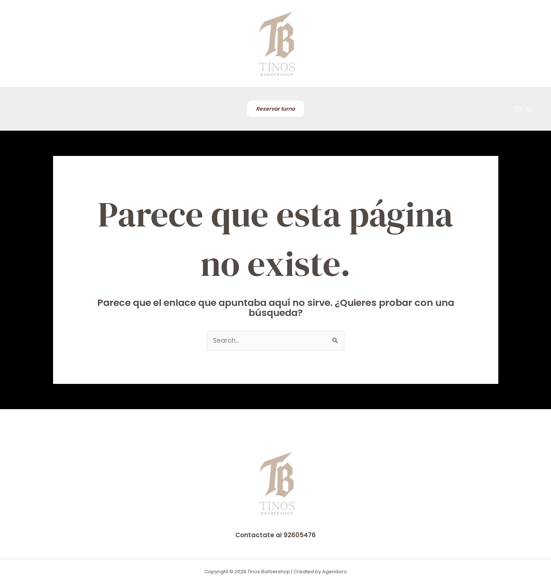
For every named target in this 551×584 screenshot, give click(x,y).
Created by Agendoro (320, 571)
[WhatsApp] (529, 108)
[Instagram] (518, 108)
